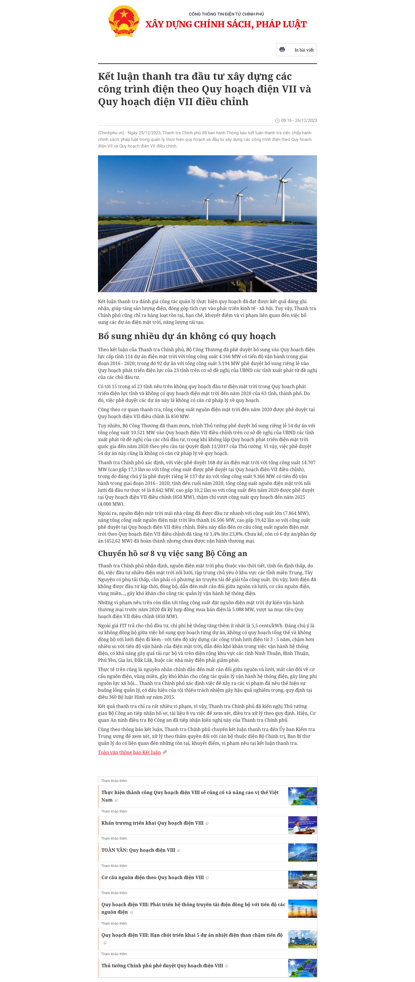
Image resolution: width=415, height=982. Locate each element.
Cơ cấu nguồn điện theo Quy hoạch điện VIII (155, 877)
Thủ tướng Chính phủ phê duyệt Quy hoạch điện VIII (164, 965)
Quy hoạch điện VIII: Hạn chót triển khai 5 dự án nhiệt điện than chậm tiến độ (192, 938)
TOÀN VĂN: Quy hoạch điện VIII (140, 850)
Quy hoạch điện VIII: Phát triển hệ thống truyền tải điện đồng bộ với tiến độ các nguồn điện (193, 908)
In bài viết (296, 50)
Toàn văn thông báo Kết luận (133, 752)
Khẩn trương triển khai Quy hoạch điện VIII (154, 823)
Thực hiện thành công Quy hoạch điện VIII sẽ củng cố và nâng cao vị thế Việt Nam (189, 796)
